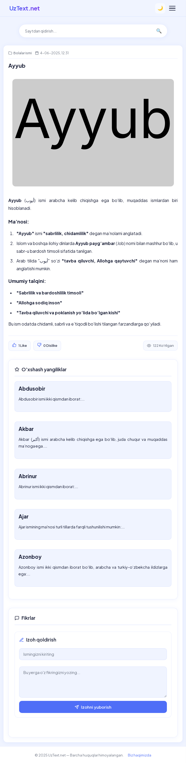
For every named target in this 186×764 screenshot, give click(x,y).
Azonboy (30, 556)
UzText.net (24, 8)
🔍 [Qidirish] (159, 31)
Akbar (26, 429)
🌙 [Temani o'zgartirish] (160, 8)
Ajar (24, 516)
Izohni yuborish (93, 706)
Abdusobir (32, 388)
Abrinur (28, 476)
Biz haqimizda (139, 755)
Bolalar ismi (22, 53)
